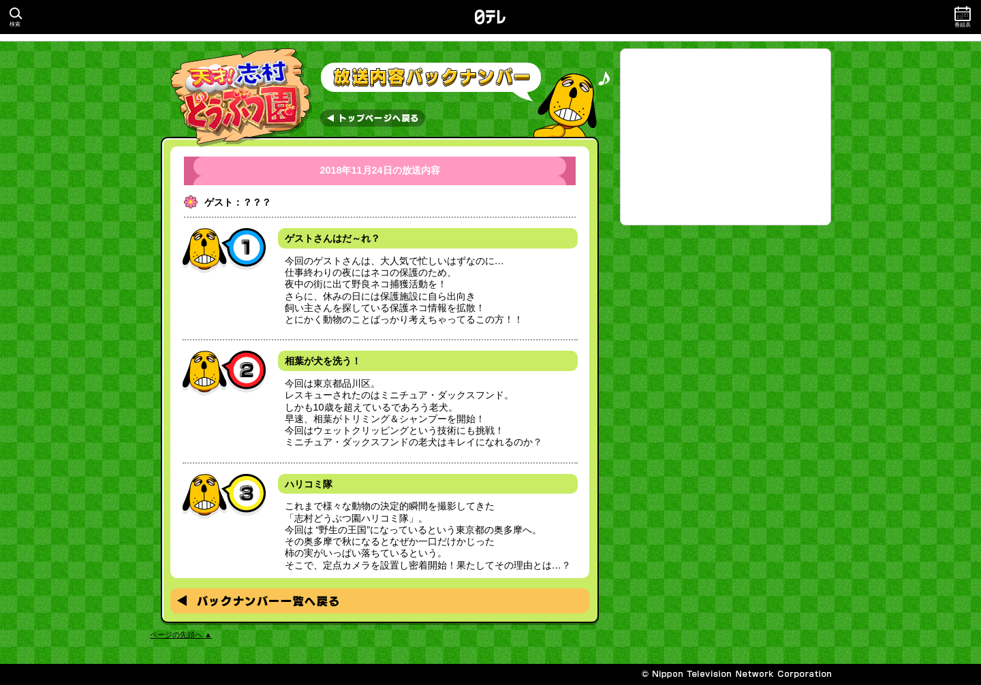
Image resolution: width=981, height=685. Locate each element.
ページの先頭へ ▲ (181, 635)
